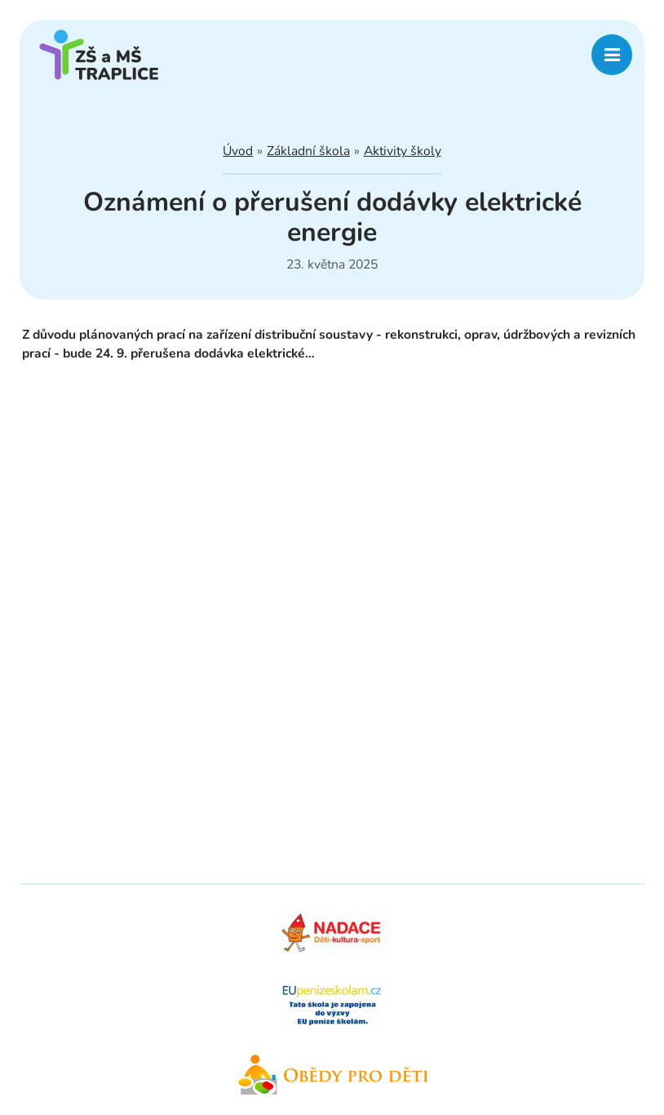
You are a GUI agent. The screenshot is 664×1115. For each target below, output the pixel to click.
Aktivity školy (402, 151)
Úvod (238, 151)
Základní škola (308, 151)
